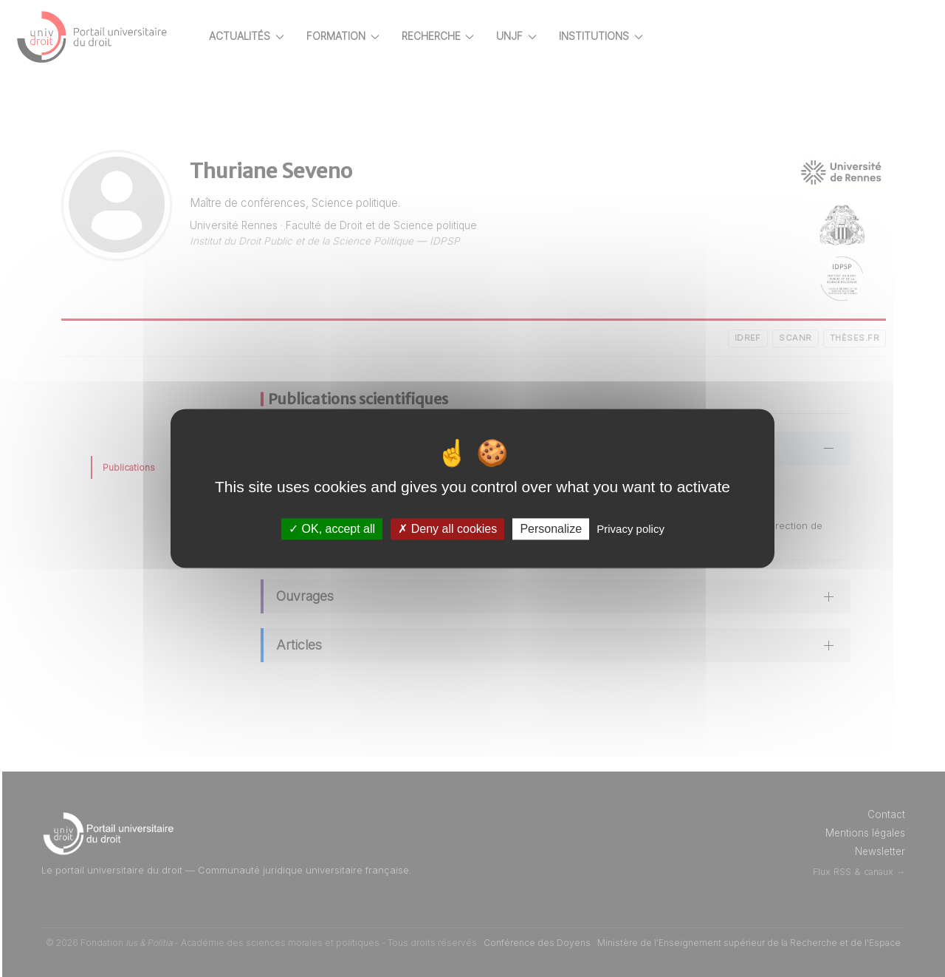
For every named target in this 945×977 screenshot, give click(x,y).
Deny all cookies (447, 528)
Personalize (551, 528)
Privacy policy (630, 528)
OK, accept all (332, 528)
